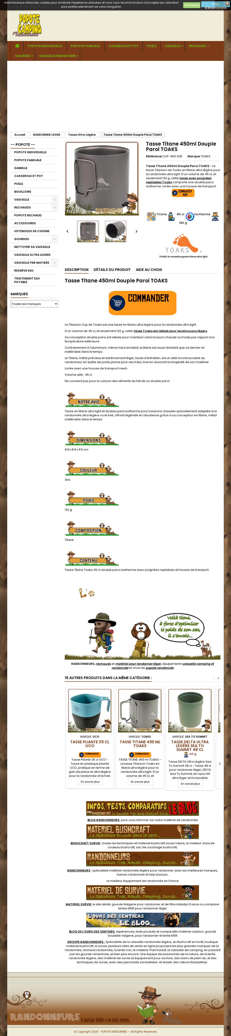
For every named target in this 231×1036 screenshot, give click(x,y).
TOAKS (205, 156)
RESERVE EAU (23, 270)
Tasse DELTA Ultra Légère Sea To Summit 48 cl (190, 745)
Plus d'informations (215, 4)
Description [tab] (76, 269)
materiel (161, 843)
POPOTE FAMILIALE (85, 46)
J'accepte (191, 5)
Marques (19, 294)
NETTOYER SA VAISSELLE (32, 247)
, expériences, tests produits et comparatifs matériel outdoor (136, 931)
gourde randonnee (95, 954)
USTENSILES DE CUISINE (31, 231)
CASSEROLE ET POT (124, 46)
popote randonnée (160, 668)
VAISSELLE (172, 46)
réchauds (103, 664)
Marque (193, 156)
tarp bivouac (158, 874)
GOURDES (23, 56)
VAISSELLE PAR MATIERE (57, 56)
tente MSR (170, 935)
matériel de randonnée (180, 820)
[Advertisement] (115, 94)
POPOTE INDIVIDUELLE (45, 46)
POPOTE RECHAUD (28, 215)
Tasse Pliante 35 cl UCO (89, 743)
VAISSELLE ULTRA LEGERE (32, 255)
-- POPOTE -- (23, 144)
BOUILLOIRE (22, 192)
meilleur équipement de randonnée (136, 881)
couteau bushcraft (121, 847)
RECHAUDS (197, 46)
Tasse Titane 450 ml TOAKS (140, 743)
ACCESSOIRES (25, 223)
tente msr (125, 950)
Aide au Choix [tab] (149, 269)
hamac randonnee (131, 874)
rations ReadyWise (193, 962)
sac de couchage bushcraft (156, 847)
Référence (154, 156)
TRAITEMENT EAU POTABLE (27, 280)
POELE (151, 46)
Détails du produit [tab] (112, 269)
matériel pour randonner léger (138, 664)
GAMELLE (20, 168)
